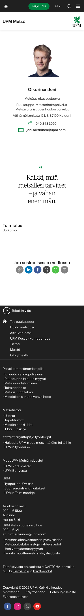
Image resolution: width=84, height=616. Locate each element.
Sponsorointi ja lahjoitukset (25, 488)
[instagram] (17, 606)
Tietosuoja (21, 571)
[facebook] (7, 606)
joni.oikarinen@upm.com (46, 129)
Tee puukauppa (22, 321)
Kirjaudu (39, 6)
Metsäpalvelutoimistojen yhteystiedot (32, 544)
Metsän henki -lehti (18, 424)
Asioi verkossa (21, 332)
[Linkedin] (28, 270)
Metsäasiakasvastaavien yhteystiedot (33, 539)
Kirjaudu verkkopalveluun (23, 374)
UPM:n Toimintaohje (19, 492)
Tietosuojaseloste (62, 592)
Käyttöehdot (35, 592)
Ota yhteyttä (19, 355)
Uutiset (9, 415)
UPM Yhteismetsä (17, 466)
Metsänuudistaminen (20, 383)
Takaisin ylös (21, 310)
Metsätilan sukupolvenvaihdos (27, 396)
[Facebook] (37, 270)
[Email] (64, 270)
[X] (46, 270)
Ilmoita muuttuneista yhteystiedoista (32, 553)
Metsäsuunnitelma (18, 392)
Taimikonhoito (15, 387)
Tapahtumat (14, 420)
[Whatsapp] (55, 270)
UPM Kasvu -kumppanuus (30, 338)
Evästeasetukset (15, 596)
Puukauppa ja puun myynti (25, 378)
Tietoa (15, 344)
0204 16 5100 (12, 510)
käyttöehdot (42, 571)
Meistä (15, 349)
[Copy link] (20, 270)
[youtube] (37, 606)
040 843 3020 (46, 123)
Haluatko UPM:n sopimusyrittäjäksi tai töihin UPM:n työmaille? (37, 444)
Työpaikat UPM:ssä (18, 483)
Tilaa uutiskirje (15, 429)
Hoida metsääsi (22, 327)
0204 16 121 (11, 529)
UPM (6, 478)
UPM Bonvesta (16, 470)
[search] (69, 6)
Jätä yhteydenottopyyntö (23, 548)
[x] (27, 606)
